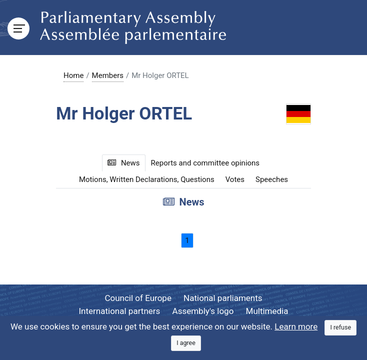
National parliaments (223, 298)
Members (108, 75)
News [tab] (124, 163)
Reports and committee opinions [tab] (205, 163)
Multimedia (267, 311)
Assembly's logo (203, 311)
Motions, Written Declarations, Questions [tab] (146, 179)
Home (74, 75)
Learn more (296, 327)
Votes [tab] (235, 179)
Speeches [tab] (272, 179)
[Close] (340, 328)
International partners (119, 311)
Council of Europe (137, 298)
